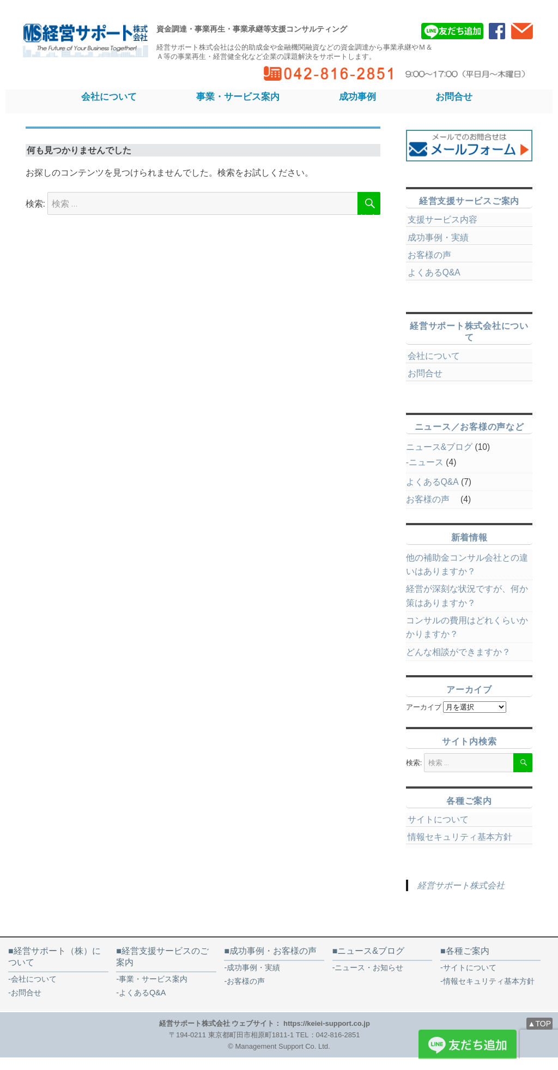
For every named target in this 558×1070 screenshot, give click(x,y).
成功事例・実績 (438, 237)
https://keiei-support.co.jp (326, 1023)
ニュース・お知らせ (369, 967)
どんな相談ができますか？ (458, 652)
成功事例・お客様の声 (273, 950)
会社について (109, 96)
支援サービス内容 (442, 219)
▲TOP (539, 1023)
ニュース (426, 462)
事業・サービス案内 (238, 96)
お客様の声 (434, 255)
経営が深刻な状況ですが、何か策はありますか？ (467, 595)
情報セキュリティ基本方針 (460, 836)
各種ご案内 (467, 950)
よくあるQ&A (434, 272)
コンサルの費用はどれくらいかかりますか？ (467, 627)
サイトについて (438, 819)
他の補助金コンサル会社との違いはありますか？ (467, 564)
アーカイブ (423, 707)
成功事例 (357, 96)
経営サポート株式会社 (461, 885)
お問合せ (453, 96)
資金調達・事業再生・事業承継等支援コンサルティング (251, 29)
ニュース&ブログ (439, 447)
